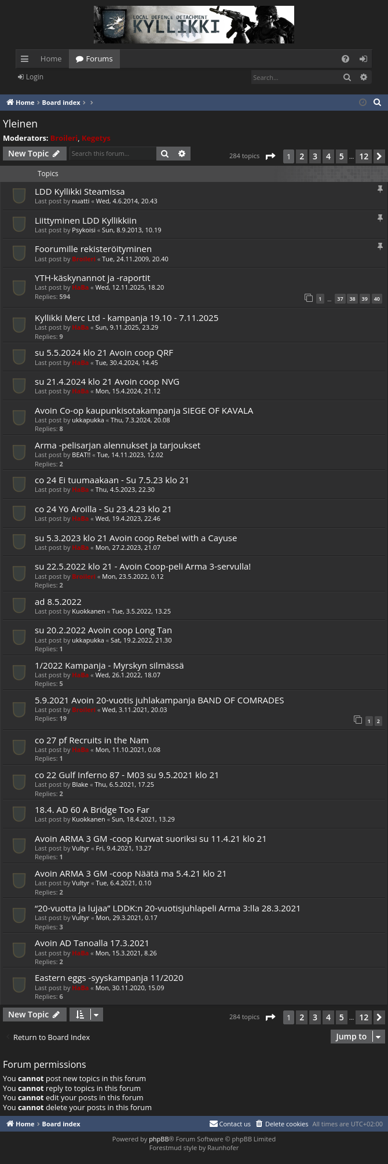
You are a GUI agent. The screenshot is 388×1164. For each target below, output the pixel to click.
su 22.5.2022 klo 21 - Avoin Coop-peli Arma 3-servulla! (143, 566)
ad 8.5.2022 (58, 601)
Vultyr (80, 848)
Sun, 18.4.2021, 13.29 (143, 819)
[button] (270, 156)
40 (377, 298)
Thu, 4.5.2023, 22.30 (125, 489)
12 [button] (363, 156)
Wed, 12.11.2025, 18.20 (130, 287)
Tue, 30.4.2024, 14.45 (127, 362)
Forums (99, 58)
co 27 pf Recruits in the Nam (92, 740)
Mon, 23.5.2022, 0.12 (132, 576)
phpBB (159, 1138)
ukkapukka (88, 419)
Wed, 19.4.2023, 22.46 (128, 518)
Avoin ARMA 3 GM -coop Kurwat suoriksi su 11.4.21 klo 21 (151, 838)
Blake (80, 784)
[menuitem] (345, 58)
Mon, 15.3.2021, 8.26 (126, 952)
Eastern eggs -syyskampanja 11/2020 (109, 977)
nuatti (80, 200)
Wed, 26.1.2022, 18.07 (128, 674)
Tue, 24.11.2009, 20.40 (135, 258)
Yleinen (20, 123)
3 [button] (315, 156)
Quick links (27, 60)
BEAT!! (81, 454)
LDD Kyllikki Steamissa (80, 191)
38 (352, 298)
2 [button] (301, 156)
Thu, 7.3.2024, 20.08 (140, 419)
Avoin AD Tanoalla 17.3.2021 (92, 942)
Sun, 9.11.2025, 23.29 (127, 327)
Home (51, 58)
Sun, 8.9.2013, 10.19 (132, 229)
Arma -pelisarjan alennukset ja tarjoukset (117, 445)
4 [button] (328, 156)
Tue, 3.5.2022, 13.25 (141, 611)
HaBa (80, 287)
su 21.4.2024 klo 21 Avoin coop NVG (107, 381)
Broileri (64, 138)
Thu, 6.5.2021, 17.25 (124, 784)
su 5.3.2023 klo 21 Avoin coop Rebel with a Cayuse (136, 537)
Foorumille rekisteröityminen (93, 248)
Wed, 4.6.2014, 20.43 (127, 200)
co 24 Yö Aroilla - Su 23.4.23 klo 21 (103, 509)
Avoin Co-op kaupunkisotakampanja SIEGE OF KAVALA (144, 410)
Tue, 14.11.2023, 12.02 (130, 454)
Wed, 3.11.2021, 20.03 (134, 709)
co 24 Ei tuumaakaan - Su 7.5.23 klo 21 (112, 480)
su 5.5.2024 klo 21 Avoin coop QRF (104, 352)
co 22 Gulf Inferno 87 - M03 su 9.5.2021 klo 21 (127, 774)
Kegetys (96, 138)
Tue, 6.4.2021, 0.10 (124, 882)
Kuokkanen (88, 611)
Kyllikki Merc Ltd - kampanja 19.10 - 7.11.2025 (126, 317)
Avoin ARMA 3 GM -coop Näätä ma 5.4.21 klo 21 (131, 873)
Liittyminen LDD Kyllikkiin (86, 220)
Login (34, 77)
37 (340, 298)
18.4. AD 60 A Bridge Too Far (92, 809)
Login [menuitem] (365, 60)
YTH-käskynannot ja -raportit (93, 277)
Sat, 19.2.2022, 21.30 (141, 640)
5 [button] (341, 156)
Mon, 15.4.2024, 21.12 (128, 390)
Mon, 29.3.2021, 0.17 (127, 917)
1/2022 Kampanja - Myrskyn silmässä (109, 665)
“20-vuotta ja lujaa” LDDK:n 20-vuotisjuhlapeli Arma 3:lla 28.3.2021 (168, 908)
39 (365, 298)
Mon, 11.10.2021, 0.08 (128, 749)
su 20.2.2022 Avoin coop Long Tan (103, 630)
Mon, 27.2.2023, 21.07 (128, 547)
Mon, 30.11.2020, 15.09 (130, 987)
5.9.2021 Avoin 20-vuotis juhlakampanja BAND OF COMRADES (159, 700)
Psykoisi (84, 229)
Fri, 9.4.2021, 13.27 (124, 848)
